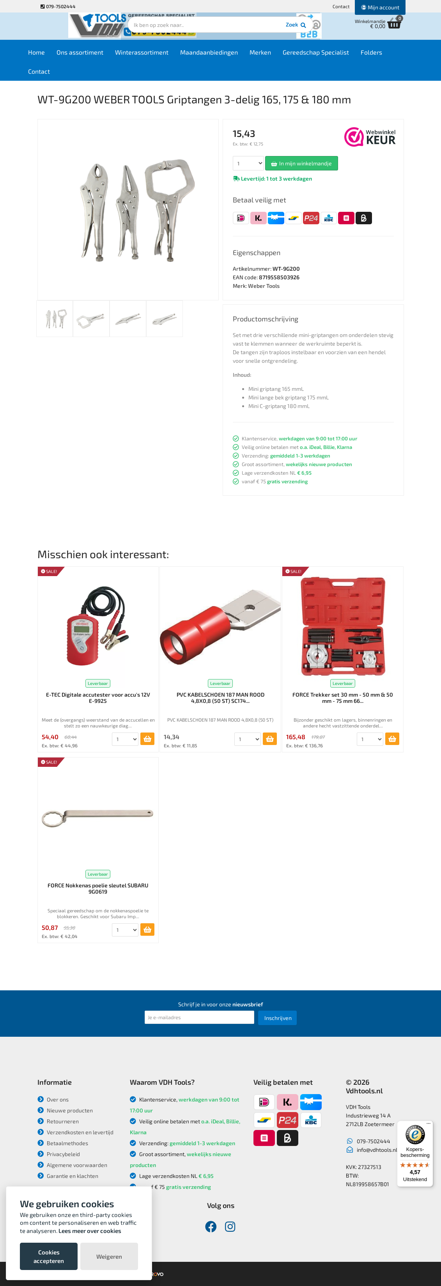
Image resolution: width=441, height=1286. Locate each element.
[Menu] (428, 1125)
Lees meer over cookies (89, 1230)
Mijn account (380, 7)
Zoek (274, 29)
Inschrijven (278, 1018)
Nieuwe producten (65, 1110)
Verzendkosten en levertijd (75, 1132)
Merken (275, 55)
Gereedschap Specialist (331, 55)
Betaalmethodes (62, 1143)
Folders (386, 55)
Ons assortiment (95, 55)
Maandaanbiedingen (224, 55)
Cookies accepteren (49, 1256)
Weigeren (109, 1256)
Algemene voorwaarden (72, 1165)
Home (51, 55)
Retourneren (58, 1121)
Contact (341, 6)
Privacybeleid (58, 1154)
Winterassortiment (157, 55)
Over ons (53, 1099)
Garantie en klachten (67, 1175)
